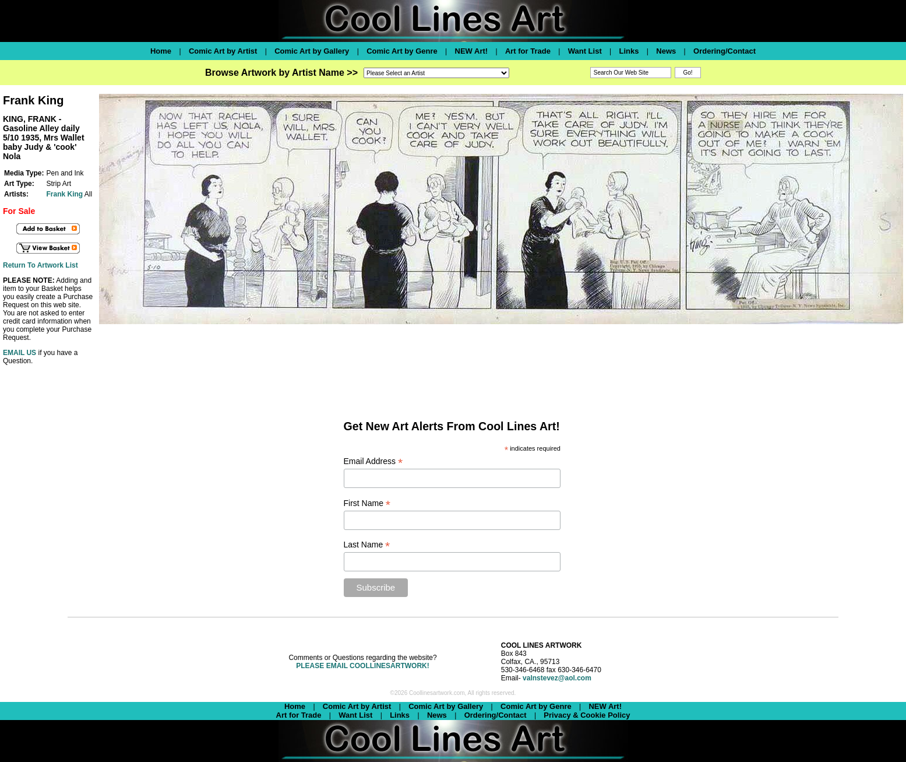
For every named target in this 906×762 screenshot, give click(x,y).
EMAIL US (19, 353)
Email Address (373, 461)
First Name (367, 503)
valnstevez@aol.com (557, 678)
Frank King (64, 194)
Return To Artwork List (40, 265)
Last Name (367, 544)
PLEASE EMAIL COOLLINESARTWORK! (362, 666)
